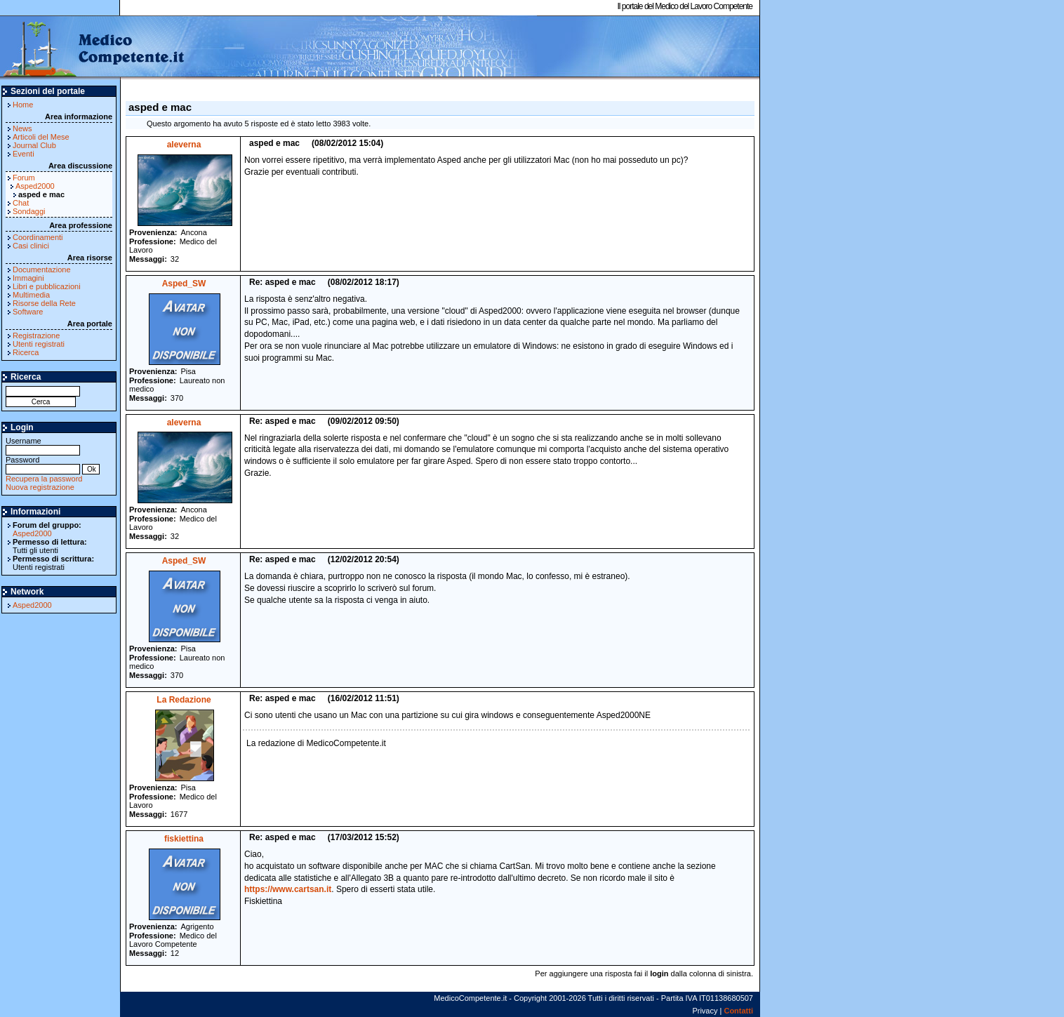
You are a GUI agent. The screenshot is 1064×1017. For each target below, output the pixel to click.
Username (43, 445)
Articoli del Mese (41, 137)
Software (28, 311)
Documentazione (42, 269)
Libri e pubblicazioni (47, 286)
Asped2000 (35, 186)
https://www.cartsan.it (287, 889)
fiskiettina (184, 839)
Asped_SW (184, 283)
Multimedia (31, 295)
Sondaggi (29, 211)
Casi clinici (31, 245)
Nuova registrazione (40, 487)
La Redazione (184, 700)
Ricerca (26, 352)
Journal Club (34, 145)
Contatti (738, 1010)
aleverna (184, 144)
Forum (24, 177)
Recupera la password (44, 478)
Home (23, 104)
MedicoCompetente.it (93, 47)
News (22, 128)
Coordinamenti (38, 237)
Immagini (28, 278)
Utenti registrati (39, 344)
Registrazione (36, 335)
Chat (21, 203)
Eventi (23, 153)
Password (43, 464)
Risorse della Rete (44, 303)
